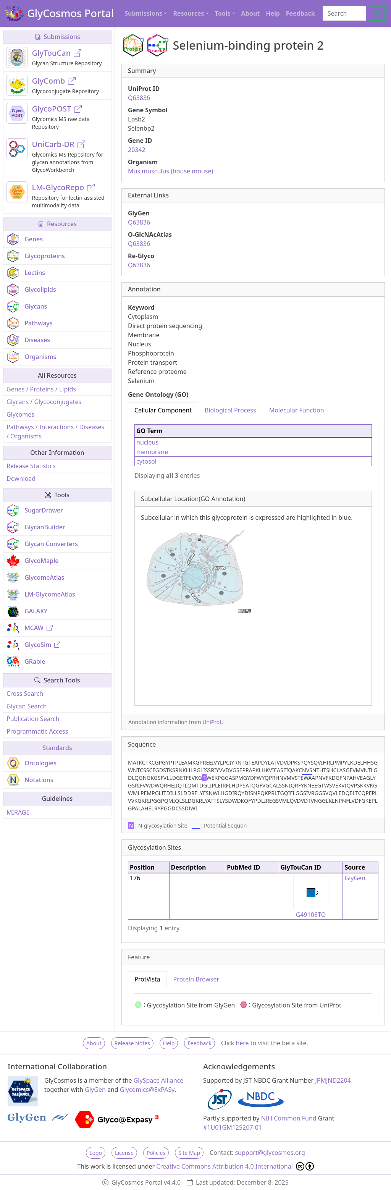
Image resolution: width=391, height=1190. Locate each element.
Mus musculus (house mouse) (170, 171)
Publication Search (33, 719)
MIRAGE (17, 812)
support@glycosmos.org (270, 1152)
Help (273, 13)
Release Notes (132, 1043)
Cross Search (24, 693)
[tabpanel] (253, 562)
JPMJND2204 (333, 1080)
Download (21, 478)
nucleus (147, 442)
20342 (136, 150)
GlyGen (354, 878)
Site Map (189, 1152)
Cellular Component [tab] (163, 410)
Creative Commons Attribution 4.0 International (235, 1166)
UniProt (211, 722)
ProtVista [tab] (147, 979)
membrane (152, 452)
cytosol (146, 461)
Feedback (300, 13)
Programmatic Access (37, 731)
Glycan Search (26, 706)
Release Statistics (30, 466)
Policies (156, 1152)
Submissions (57, 36)
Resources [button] (188, 13)
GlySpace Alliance (159, 1080)
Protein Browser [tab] (196, 979)
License (124, 1152)
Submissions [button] (143, 13)
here (242, 1043)
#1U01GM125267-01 (232, 1127)
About (250, 13)
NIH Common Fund (289, 1118)
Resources (57, 224)
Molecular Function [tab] (296, 410)
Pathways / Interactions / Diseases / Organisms (55, 431)
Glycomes (20, 414)
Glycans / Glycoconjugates (43, 402)
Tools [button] (223, 13)
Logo (95, 1152)
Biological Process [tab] (230, 410)
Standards (57, 748)
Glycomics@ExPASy (147, 1089)
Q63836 (139, 98)
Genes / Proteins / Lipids (41, 389)
